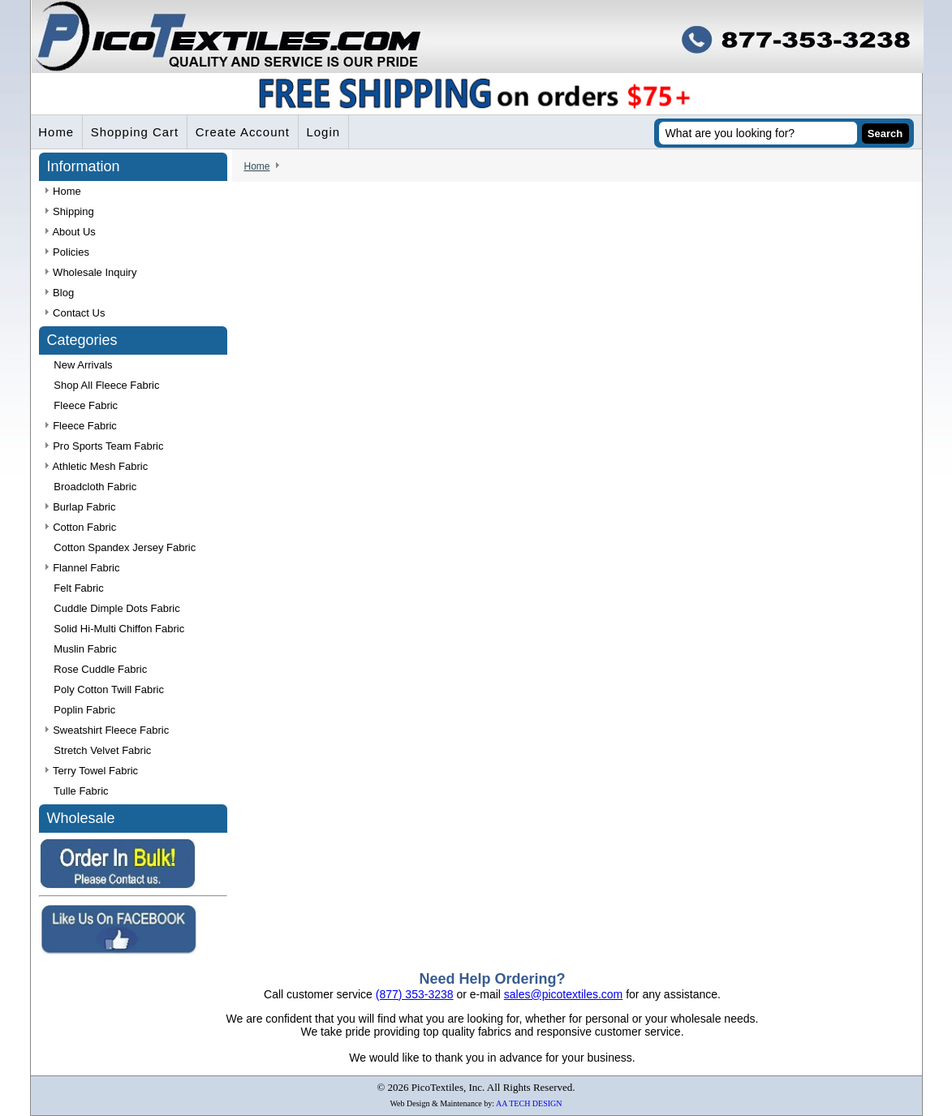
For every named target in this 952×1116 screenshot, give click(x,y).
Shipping (69, 212)
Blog (60, 293)
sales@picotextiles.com (563, 994)
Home (57, 133)
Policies (67, 253)
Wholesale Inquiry (91, 273)
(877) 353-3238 (415, 994)
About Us (70, 232)
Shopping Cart (136, 133)
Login (325, 133)
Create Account (243, 133)
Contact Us (75, 314)
